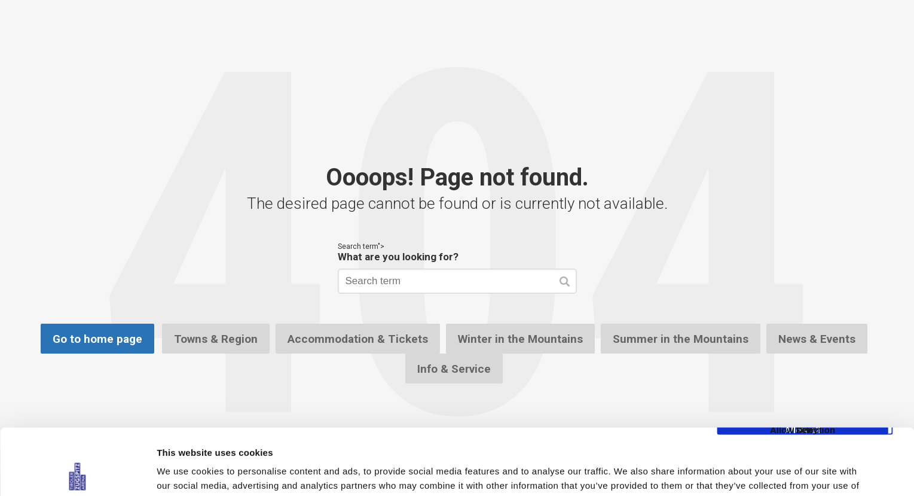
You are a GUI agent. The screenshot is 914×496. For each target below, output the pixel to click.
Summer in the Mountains (680, 339)
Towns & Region (216, 339)
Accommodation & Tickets (358, 339)
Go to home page (97, 339)
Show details (627, 472)
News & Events (816, 339)
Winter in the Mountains (520, 339)
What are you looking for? (398, 257)
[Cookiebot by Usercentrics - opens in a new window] (77, 473)
